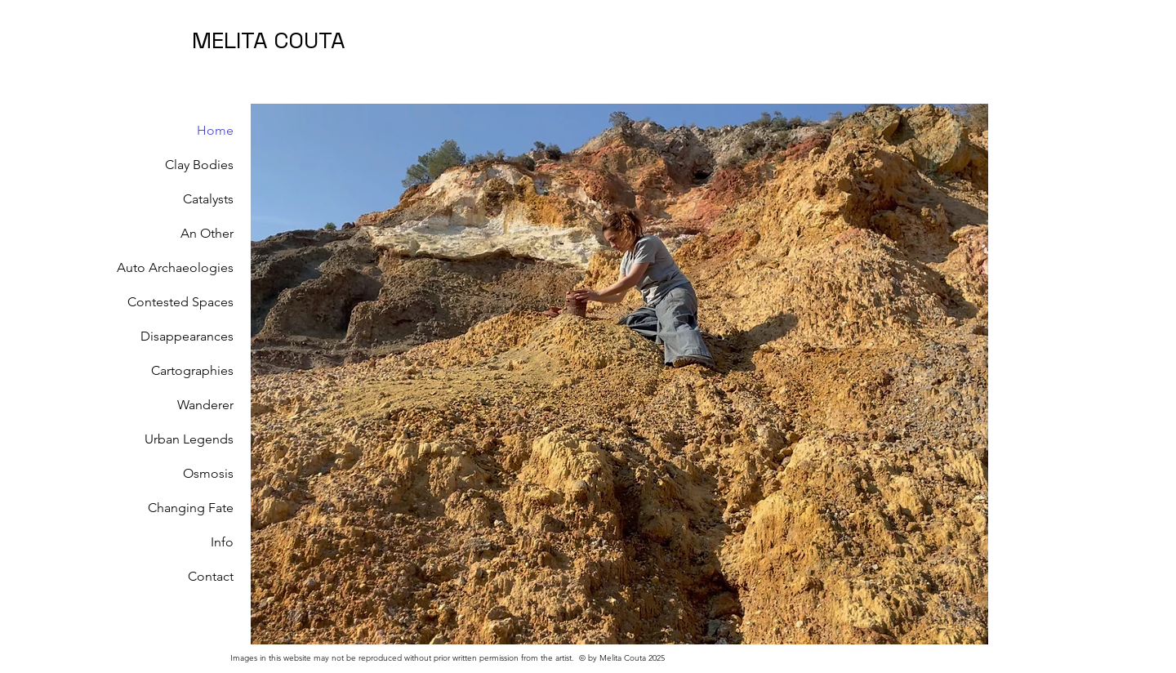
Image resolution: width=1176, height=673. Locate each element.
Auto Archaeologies (177, 267)
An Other (207, 233)
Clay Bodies (199, 164)
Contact (211, 576)
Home (215, 130)
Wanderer (205, 404)
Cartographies (192, 370)
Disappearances (187, 336)
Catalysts (208, 199)
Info (222, 542)
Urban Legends (189, 439)
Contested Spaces (180, 302)
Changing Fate (191, 507)
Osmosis (208, 473)
